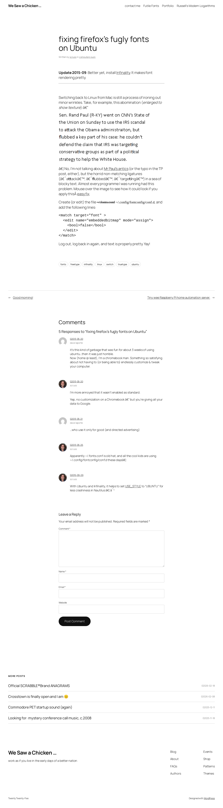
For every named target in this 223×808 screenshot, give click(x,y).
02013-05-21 (76, 418)
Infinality (123, 72)
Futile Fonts (151, 6)
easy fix (83, 193)
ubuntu (135, 264)
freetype (74, 264)
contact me (132, 6)
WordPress (209, 798)
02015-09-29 (76, 475)
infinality (88, 264)
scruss (73, 57)
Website (63, 602)
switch (109, 264)
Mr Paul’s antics (116, 168)
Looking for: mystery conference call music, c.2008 (49, 718)
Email (62, 587)
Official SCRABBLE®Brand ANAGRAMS (39, 686)
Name (62, 571)
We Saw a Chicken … (24, 5)
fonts (63, 264)
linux (99, 264)
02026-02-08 (208, 696)
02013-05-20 (76, 338)
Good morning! (23, 297)
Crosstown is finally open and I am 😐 (38, 697)
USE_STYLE (133, 486)
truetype (122, 264)
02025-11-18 (209, 718)
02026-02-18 (208, 685)
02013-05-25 (76, 444)
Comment (64, 528)
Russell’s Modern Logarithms (196, 6)
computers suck (87, 57)
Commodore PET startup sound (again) (40, 707)
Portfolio (168, 6)
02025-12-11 (209, 707)
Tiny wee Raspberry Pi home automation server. (178, 297)
